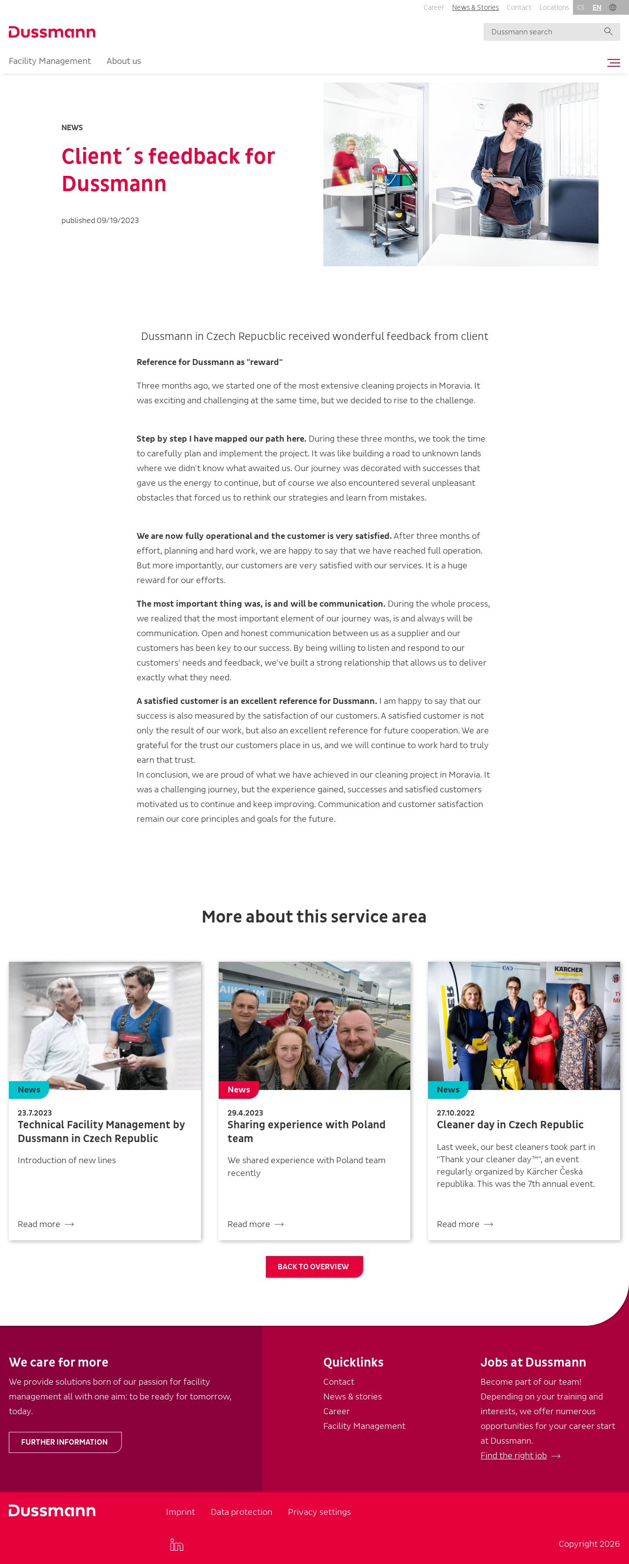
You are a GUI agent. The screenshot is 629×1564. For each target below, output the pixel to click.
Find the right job (514, 1455)
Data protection (241, 1512)
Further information (64, 1442)
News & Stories (475, 7)
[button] (612, 7)
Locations (554, 7)
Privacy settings (319, 1512)
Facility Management (50, 61)
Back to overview (313, 1267)
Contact (519, 7)
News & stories (352, 1396)
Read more (39, 1224)
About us (124, 61)
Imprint (180, 1512)
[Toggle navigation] (611, 63)
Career (434, 7)
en (597, 7)
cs (581, 7)
